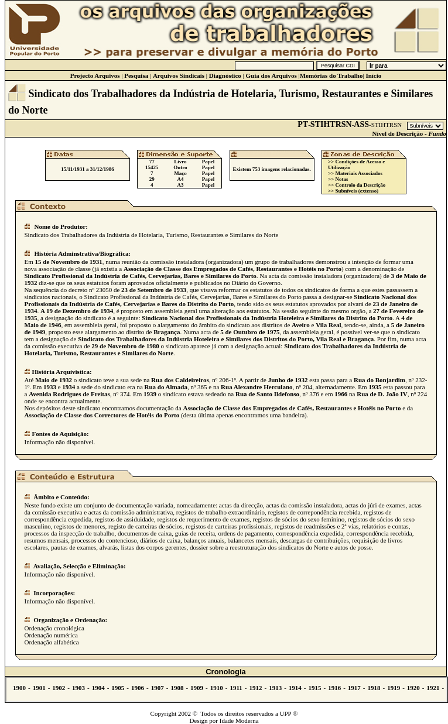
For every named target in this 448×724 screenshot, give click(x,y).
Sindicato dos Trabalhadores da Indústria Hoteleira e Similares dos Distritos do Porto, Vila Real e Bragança (226, 338)
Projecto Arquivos (95, 75)
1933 (49, 386)
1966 (340, 393)
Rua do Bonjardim (379, 379)
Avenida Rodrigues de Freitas (69, 393)
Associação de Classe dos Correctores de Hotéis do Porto (102, 414)
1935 (374, 386)
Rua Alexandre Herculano (256, 386)
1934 (68, 386)
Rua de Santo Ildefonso (267, 393)
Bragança (166, 331)
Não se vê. (226, 689)
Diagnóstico (225, 75)
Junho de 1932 (288, 379)
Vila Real (328, 324)
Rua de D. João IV (382, 393)
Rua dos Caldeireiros (180, 379)
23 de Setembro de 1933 (153, 289)
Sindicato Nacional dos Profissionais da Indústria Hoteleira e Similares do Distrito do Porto (267, 317)
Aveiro (301, 324)
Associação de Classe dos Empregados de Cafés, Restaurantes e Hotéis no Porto (232, 268)
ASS (361, 124)
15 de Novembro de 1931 (68, 261)
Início (373, 75)
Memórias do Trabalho (331, 75)
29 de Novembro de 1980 (125, 345)
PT (302, 124)
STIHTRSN (331, 124)
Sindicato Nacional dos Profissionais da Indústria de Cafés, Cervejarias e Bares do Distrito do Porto (221, 300)
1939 (149, 393)
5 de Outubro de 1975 (249, 331)
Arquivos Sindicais (178, 75)
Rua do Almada (166, 386)
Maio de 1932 (53, 379)
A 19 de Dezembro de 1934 (76, 310)
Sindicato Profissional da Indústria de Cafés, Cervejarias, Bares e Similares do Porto (141, 275)
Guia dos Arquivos (270, 75)
